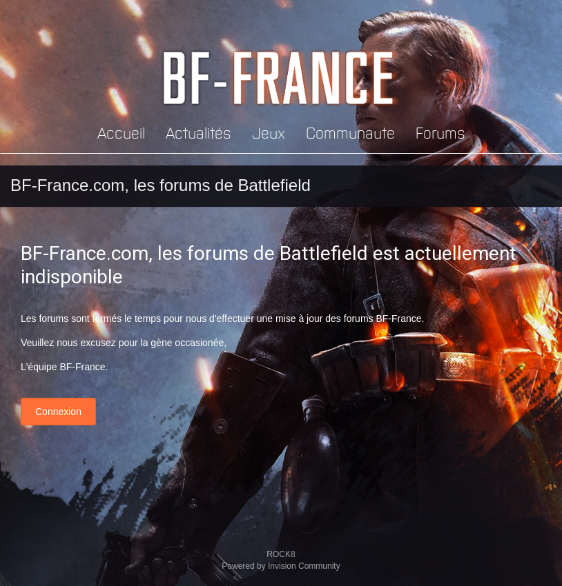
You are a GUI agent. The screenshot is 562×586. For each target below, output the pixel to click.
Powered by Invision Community (281, 566)
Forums (440, 132)
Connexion (58, 411)
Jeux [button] (268, 132)
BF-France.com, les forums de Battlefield (160, 185)
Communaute (350, 132)
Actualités (198, 132)
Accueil (121, 132)
